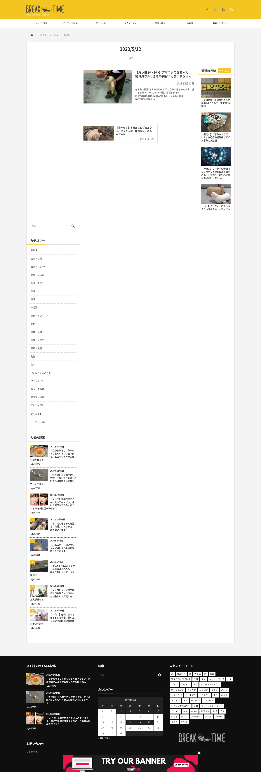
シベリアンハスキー (180, 705)
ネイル (224, 695)
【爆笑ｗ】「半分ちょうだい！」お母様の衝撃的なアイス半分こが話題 (215, 137)
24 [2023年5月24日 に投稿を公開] (121, 728)
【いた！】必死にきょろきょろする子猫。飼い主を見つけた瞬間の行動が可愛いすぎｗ (52, 619)
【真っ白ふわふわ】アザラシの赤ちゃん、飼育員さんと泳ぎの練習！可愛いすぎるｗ (163, 74)
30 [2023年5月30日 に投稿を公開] (111, 733)
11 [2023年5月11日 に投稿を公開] (130, 717)
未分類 (34, 307)
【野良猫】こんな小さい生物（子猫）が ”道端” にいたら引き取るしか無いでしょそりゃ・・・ (53, 479)
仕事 (33, 364)
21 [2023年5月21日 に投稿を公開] (158, 722)
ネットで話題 (41, 23)
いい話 (184, 721)
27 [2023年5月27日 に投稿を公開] (149, 728)
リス (229, 679)
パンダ (224, 689)
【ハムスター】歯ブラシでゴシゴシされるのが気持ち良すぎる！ (62, 548)
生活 (33, 291)
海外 (33, 299)
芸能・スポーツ (220, 23)
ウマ (222, 711)
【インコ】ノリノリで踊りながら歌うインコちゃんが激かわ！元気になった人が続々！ (52, 595)
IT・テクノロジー (71, 23)
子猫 (196, 679)
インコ (184, 716)
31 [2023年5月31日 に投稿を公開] (121, 733)
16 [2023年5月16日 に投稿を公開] (111, 722)
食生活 (190, 23)
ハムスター (204, 695)
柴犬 (212, 673)
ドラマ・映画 (37, 397)
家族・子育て (37, 340)
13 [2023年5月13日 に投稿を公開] (149, 717)
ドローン (175, 700)
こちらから (31, 751)
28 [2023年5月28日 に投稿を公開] (158, 728)
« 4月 (100, 738)
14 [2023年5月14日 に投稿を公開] (158, 717)
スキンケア (208, 700)
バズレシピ (176, 695)
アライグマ (196, 716)
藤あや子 (181, 673)
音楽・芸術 (36, 258)
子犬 (203, 679)
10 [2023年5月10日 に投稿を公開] (121, 717)
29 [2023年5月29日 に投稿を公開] (102, 733)
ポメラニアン (177, 689)
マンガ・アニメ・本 (41, 372)
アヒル (208, 716)
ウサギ (174, 716)
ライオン (185, 684)
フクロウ (203, 689)
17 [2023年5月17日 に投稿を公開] (121, 722)
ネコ (215, 695)
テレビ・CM (37, 405)
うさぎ (174, 721)
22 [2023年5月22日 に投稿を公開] (102, 728)
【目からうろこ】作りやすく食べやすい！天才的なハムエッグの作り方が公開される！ (52, 455)
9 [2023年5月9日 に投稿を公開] (111, 717)
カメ (215, 711)
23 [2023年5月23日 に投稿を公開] (111, 728)
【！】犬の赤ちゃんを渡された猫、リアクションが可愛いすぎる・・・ (62, 526)
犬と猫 (197, 673)
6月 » (107, 738)
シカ (196, 705)
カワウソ (205, 711)
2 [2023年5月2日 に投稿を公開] (111, 711)
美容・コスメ (130, 23)
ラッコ (174, 684)
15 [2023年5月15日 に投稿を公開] (102, 722)
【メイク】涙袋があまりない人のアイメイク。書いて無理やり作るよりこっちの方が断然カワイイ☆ (52, 504)
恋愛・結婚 (36, 332)
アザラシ (219, 716)
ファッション (37, 381)
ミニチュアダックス (210, 684)
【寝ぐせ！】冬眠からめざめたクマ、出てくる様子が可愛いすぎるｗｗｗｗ (121, 121)
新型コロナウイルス (180, 679)
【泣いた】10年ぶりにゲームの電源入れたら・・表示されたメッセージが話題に (52, 571)
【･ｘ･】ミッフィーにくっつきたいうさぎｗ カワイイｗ (215, 208)
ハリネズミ (190, 695)
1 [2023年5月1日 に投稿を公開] (102, 711)
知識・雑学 (160, 23)
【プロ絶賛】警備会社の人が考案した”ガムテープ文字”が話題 (215, 103)
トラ (185, 700)
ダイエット (101, 23)
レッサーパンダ (216, 679)
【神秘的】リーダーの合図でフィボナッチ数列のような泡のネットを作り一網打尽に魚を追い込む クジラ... (215, 173)
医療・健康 (36, 348)
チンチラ (195, 700)
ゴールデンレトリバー (211, 705)
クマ (185, 711)
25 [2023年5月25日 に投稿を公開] (130, 728)
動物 (33, 356)
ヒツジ (214, 689)
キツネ (194, 711)
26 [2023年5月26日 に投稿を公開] (139, 728)
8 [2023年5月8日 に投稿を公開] (102, 717)
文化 (33, 324)
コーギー (175, 711)
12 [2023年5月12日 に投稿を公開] (139, 717)
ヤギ (195, 684)
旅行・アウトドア (39, 315)
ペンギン (191, 689)
